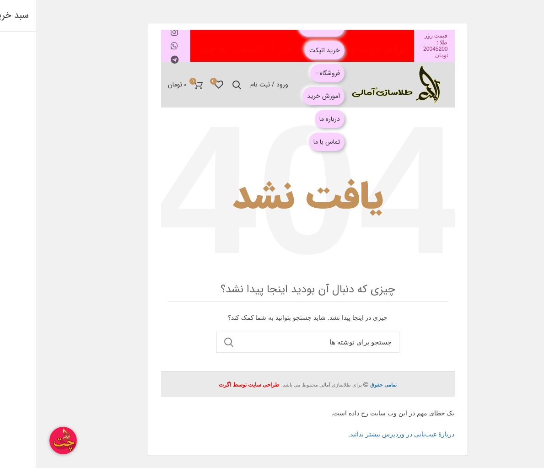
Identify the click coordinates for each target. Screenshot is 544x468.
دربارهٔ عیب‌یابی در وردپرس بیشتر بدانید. (365, 434)
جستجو (193, 342)
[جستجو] (272, 342)
